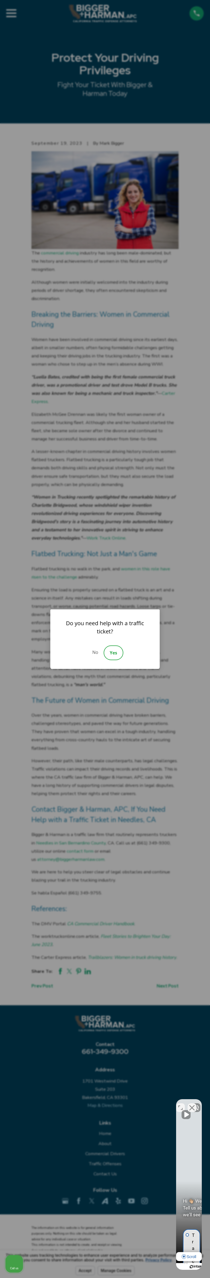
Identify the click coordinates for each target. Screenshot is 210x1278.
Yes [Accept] (113, 653)
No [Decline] (95, 652)
